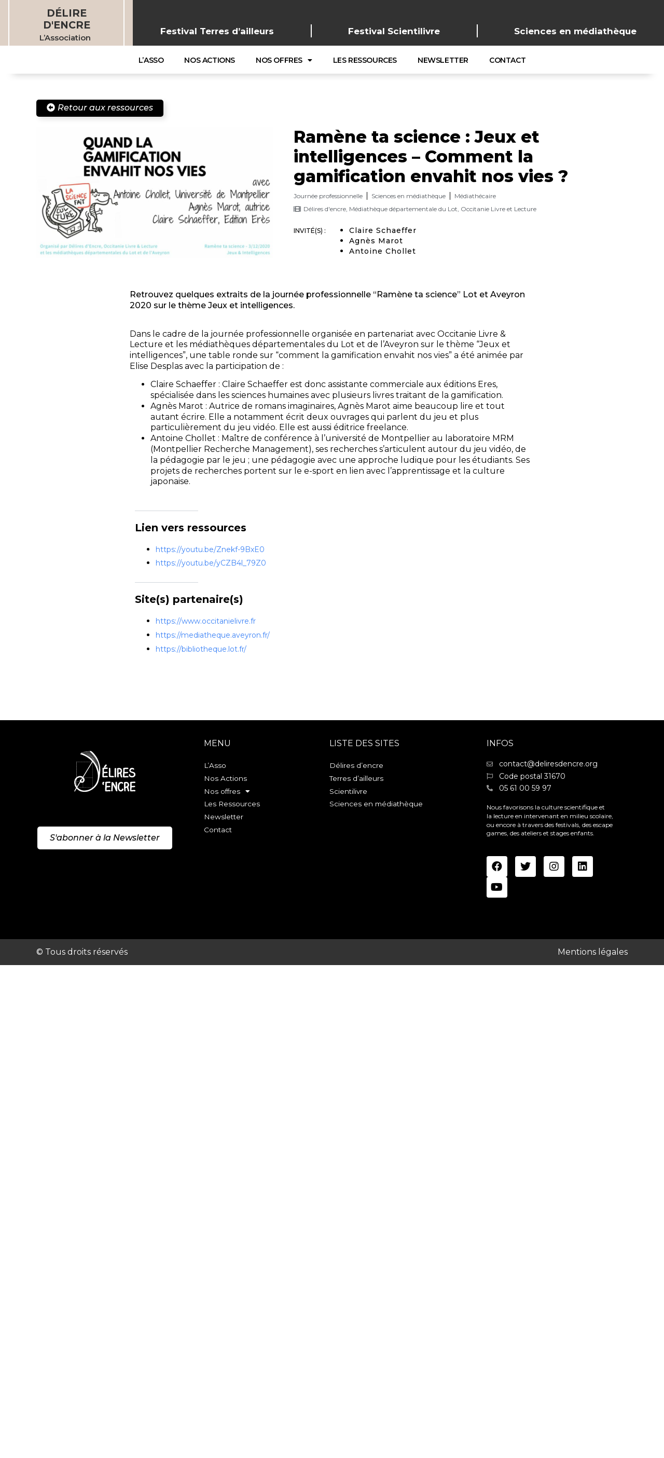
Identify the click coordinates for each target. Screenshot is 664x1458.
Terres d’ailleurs (356, 780)
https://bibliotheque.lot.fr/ (201, 649)
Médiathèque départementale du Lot (403, 209)
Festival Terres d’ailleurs (217, 31)
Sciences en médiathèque (575, 31)
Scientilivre (348, 793)
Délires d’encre (356, 766)
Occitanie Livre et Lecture (498, 209)
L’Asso (151, 60)
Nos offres (284, 60)
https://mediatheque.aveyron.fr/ (213, 635)
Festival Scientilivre (394, 31)
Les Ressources (365, 60)
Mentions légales (593, 951)
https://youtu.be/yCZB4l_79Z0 (211, 563)
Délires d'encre (324, 209)
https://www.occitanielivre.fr (206, 621)
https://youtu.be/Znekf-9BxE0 (210, 549)
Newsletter (443, 60)
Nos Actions (209, 60)
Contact (507, 60)
